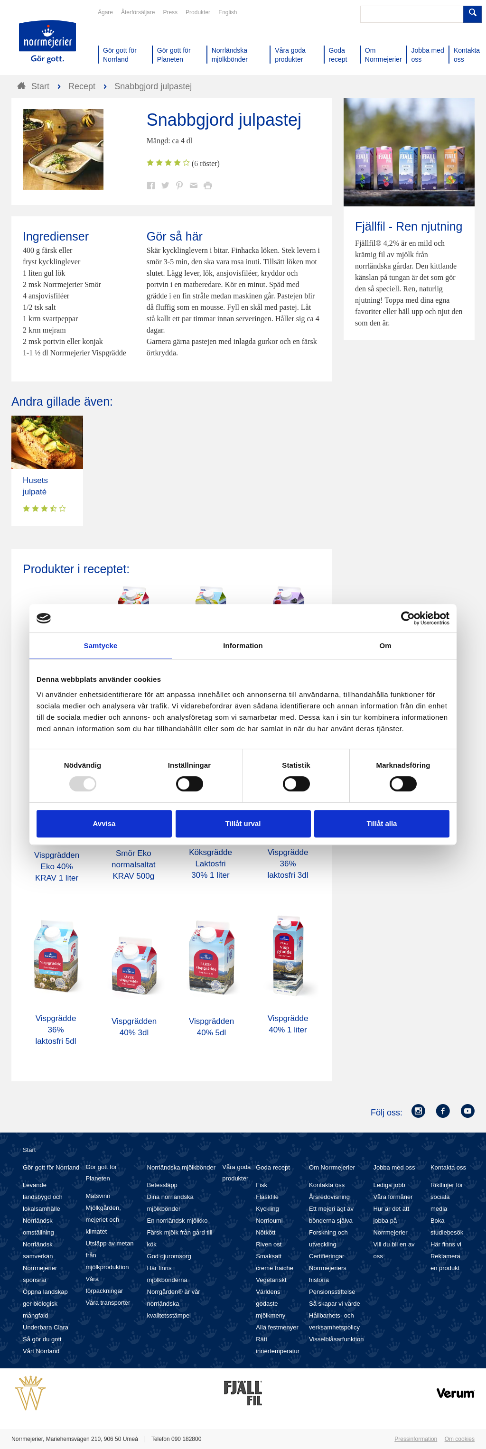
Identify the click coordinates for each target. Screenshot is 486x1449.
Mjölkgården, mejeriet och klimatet (103, 1219)
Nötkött (265, 1232)
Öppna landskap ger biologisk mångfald (45, 1303)
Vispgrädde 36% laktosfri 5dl (56, 1030)
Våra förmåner (392, 1196)
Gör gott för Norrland (51, 1167)
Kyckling (267, 1208)
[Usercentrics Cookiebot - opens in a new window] (407, 618)
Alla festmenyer (277, 1327)
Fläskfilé (267, 1196)
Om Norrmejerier (332, 1167)
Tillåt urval (243, 823)
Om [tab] (385, 645)
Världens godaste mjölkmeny (270, 1303)
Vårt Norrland (41, 1351)
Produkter (198, 12)
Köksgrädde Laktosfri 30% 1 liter (210, 864)
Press (170, 12)
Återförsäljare (138, 12)
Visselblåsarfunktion (336, 1339)
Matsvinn (97, 1195)
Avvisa (104, 823)
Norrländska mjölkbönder (181, 1167)
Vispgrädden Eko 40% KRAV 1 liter (56, 866)
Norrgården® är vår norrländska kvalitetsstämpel (173, 1303)
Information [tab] (243, 645)
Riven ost (268, 1244)
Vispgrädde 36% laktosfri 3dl (288, 864)
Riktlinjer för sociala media (446, 1196)
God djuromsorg (169, 1256)
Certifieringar (326, 1256)
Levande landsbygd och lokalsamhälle (43, 1196)
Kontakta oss (327, 1185)
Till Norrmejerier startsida (47, 42)
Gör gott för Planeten (101, 1172)
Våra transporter (107, 1302)
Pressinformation (415, 1439)
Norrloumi (269, 1220)
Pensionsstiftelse (332, 1291)
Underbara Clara (45, 1327)
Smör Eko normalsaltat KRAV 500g (134, 865)
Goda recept (273, 1167)
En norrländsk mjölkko (177, 1220)
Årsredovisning (329, 1196)
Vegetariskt (271, 1279)
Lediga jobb (389, 1185)
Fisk (261, 1185)
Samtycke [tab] (101, 645)
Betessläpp (162, 1185)
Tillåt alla (382, 823)
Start (29, 1149)
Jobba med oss (394, 1167)
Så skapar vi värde (334, 1303)
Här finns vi (445, 1244)
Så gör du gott (42, 1339)
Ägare (105, 12)
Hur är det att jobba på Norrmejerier (391, 1220)
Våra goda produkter (236, 1172)
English (227, 12)
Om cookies (460, 1439)
